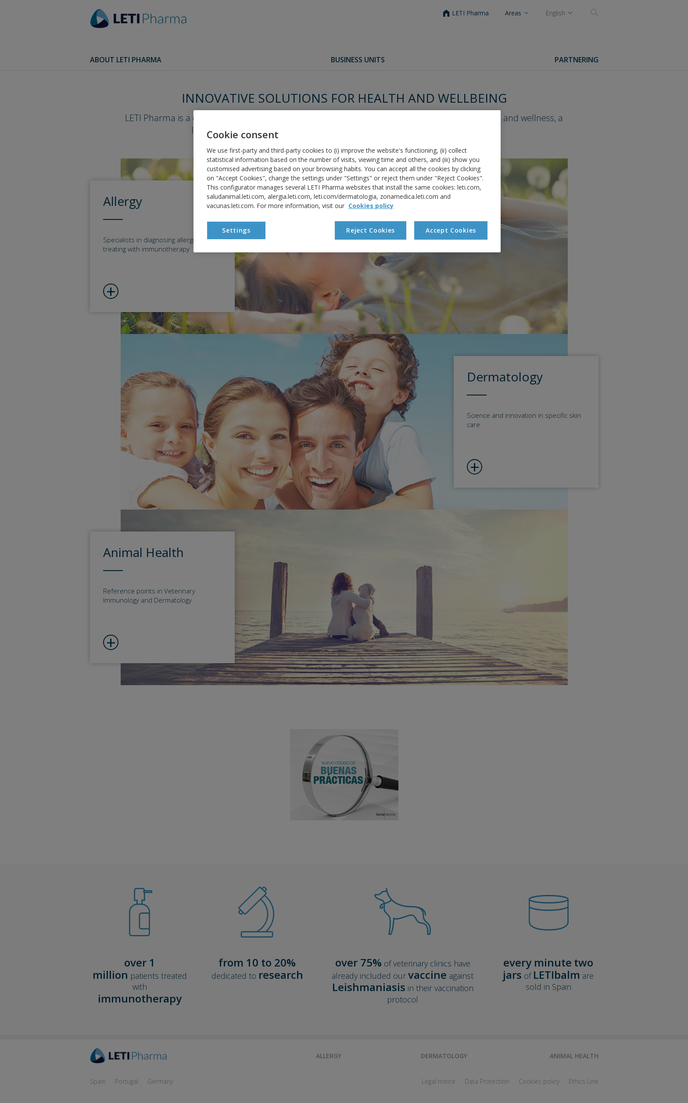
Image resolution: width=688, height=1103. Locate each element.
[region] (347, 181)
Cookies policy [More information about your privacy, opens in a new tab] (371, 205)
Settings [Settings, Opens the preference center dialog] (236, 230)
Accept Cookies (451, 230)
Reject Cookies (370, 230)
